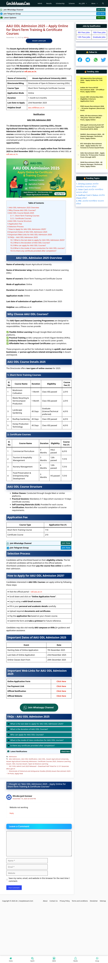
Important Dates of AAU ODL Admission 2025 (27, 232)
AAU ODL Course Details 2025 (20, 213)
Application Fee (14, 224)
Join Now (100, 10)
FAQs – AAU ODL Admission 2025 (22, 237)
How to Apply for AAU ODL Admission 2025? (26, 229)
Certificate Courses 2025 (47, 761)
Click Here (100, 18)
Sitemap (103, 901)
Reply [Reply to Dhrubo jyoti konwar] (12, 813)
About (45, 901)
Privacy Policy (65, 901)
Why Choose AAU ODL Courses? (21, 210)
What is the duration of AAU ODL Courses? (30, 242)
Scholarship (60, 3)
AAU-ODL (41, 759)
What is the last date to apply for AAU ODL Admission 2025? (37, 240)
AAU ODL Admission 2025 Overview (23, 207)
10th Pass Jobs (99, 32)
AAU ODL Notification (29, 759)
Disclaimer (94, 901)
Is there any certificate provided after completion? (33, 251)
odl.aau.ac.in (30, 71)
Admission (13, 756)
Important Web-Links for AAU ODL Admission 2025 (29, 234)
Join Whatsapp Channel (41, 707)
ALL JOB (84, 3)
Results (49, 3)
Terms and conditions (80, 901)
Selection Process (15, 226)
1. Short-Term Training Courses (24, 215)
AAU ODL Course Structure (19, 221)
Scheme (72, 3)
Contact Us (54, 901)
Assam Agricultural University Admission (21, 761)
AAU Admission (14, 759)
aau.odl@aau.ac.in (36, 107)
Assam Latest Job (39, 41)
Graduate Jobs (99, 37)
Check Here (65, 751)
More (95, 3)
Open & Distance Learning (38, 764)
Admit (40, 3)
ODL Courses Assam (19, 764)
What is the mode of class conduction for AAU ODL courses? (37, 248)
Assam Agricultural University (57, 759)
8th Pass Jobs (84, 32)
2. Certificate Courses (20, 218)
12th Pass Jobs (83, 37)
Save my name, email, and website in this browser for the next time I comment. (39, 879)
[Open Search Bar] (103, 3)
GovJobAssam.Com (26, 901)
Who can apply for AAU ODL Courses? (28, 245)
